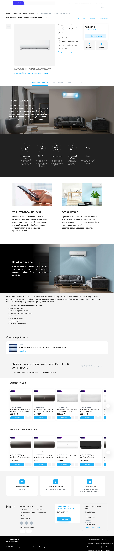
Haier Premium (44, 8)
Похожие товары (95, 36)
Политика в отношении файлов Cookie (97, 547)
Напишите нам (64, 519)
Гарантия (23, 515)
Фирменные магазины (27, 512)
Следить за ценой (90, 29)
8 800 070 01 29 (98, 3)
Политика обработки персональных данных (97, 543)
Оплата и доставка (26, 506)
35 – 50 (61, 32)
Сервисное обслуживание (92, 527)
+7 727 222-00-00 (90, 524)
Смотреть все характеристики (67, 52)
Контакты (40, 509)
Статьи (70, 82)
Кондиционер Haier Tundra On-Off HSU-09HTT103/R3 (33, 72)
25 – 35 (74, 28)
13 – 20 (61, 28)
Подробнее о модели (40, 82)
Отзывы (80, 82)
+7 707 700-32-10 (90, 517)
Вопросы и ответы (26, 509)
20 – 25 (67, 28)
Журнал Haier (41, 512)
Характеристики (57, 82)
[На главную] (8, 3)
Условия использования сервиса (96, 539)
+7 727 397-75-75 (90, 513)
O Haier (39, 506)
